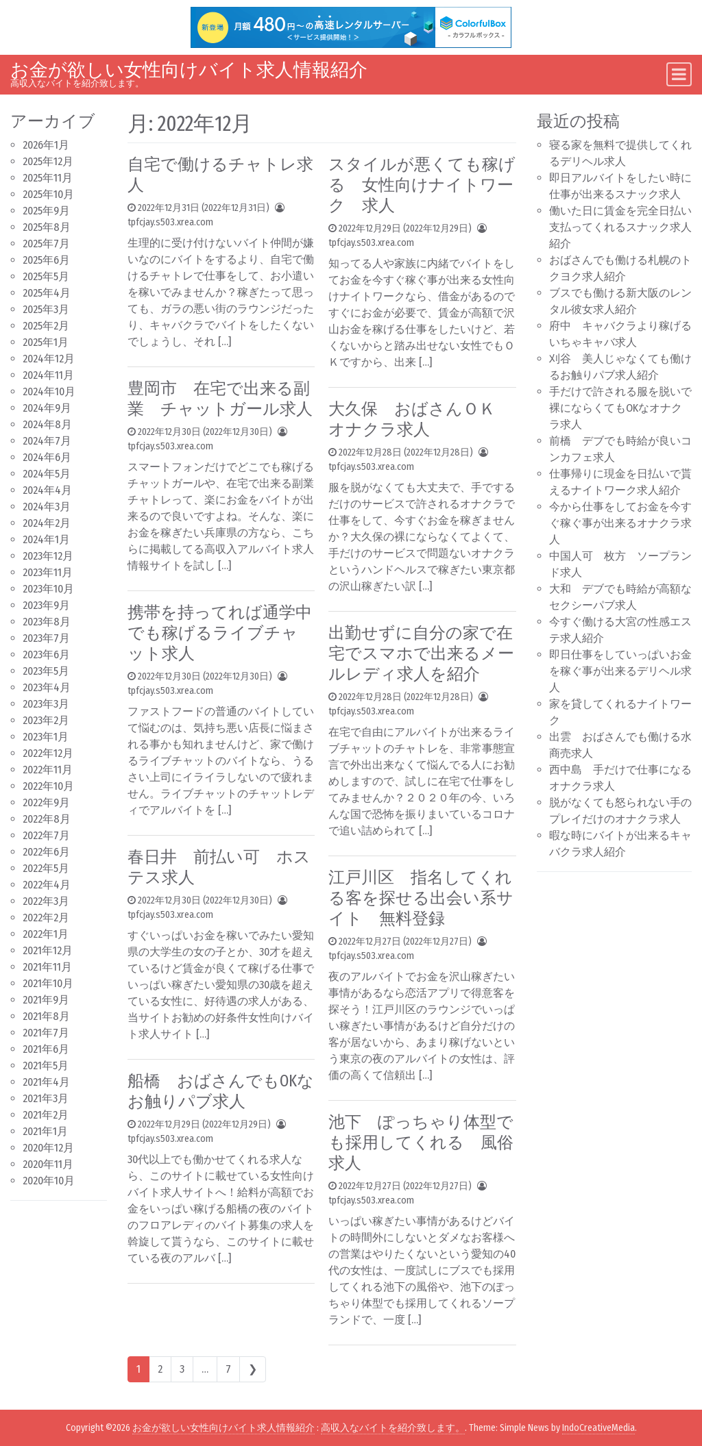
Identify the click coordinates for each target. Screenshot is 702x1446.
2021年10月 (48, 983)
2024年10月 (49, 391)
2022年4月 (47, 884)
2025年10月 (48, 194)
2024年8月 (47, 424)
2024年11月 (48, 375)
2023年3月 (46, 703)
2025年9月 (46, 210)
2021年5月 (46, 1065)
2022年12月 (48, 753)
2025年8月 (47, 227)
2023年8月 (47, 621)
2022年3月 (46, 901)
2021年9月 (46, 999)
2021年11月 (47, 966)
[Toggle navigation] (679, 74)
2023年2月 (46, 720)
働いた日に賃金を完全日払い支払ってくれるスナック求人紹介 (620, 227)
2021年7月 (46, 1032)
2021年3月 (46, 1098)
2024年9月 (47, 407)
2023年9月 (46, 605)
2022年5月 (46, 868)
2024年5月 (47, 473)
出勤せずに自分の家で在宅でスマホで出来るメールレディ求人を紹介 (421, 653)
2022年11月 (48, 769)
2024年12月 (49, 358)
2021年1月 (45, 1131)
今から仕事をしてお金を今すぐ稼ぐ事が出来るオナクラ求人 (620, 523)
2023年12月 (48, 555)
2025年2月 (46, 325)
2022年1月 (46, 933)
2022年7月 (46, 835)
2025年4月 (47, 292)
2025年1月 (46, 342)
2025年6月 (46, 259)
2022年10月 (48, 786)
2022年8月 (47, 818)
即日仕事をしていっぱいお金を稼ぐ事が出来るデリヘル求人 (620, 671)
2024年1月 (46, 539)
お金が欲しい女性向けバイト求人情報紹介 (188, 69)
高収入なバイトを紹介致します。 (393, 1428)
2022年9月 (46, 802)
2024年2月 (47, 522)
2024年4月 (47, 490)
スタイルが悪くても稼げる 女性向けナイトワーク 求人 (422, 185)
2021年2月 (46, 1114)
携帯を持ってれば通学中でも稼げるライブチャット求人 (220, 633)
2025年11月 (48, 177)
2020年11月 (48, 1164)
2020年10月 (49, 1180)
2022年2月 (46, 917)
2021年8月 (46, 1016)
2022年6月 (46, 851)
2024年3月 (47, 506)
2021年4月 (46, 1081)
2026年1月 (46, 144)
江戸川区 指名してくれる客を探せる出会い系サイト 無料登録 (420, 898)
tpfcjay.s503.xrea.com (170, 222)
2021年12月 (48, 950)
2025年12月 (48, 161)
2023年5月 (46, 670)
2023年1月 (46, 736)
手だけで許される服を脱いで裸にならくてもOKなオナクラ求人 (620, 408)
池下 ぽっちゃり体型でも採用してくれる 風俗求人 (420, 1142)
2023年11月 (48, 572)
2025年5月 (46, 276)
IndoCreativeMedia (598, 1428)
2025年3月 (46, 309)
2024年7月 (47, 440)
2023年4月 (47, 687)
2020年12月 (48, 1147)
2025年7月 (46, 243)
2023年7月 (46, 638)
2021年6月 (46, 1049)
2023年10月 (48, 588)
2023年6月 (46, 654)
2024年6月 (47, 457)
